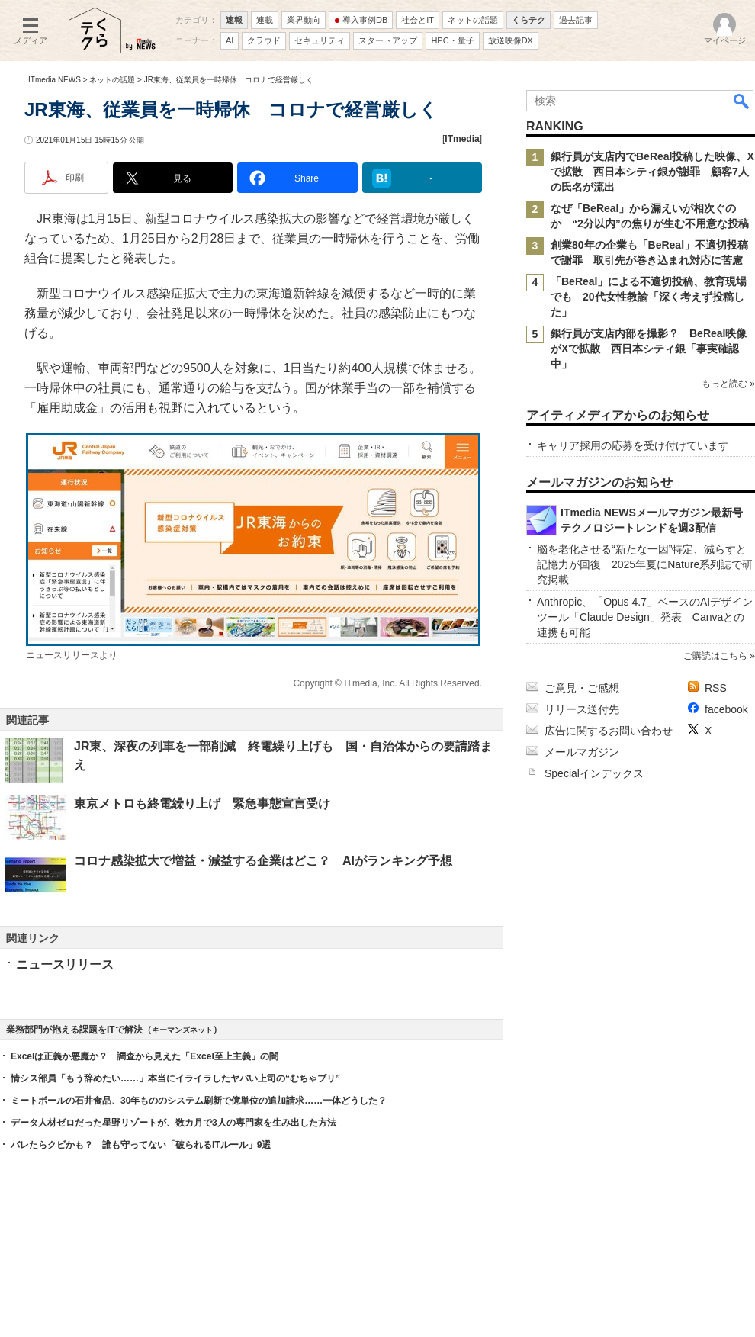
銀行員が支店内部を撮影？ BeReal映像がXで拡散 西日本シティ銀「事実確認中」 (649, 348)
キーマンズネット (182, 1030)
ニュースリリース (65, 964)
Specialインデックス (594, 773)
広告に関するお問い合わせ (609, 731)
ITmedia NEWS (54, 80)
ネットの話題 (112, 80)
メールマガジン (582, 752)
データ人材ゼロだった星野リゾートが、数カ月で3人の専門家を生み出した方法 (173, 1122)
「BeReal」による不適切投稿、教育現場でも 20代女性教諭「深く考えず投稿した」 (649, 296)
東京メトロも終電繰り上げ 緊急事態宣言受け (202, 803)
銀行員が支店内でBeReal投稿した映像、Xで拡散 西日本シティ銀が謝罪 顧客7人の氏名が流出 (652, 171)
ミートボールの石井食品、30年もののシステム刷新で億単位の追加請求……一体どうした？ (199, 1100)
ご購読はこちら (715, 656)
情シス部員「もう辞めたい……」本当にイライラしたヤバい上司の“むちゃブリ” (175, 1078)
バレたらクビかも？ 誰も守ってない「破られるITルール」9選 (141, 1144)
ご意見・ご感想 (582, 688)
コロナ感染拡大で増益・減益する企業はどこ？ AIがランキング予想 (263, 860)
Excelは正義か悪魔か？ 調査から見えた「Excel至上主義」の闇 (144, 1056)
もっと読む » (728, 383)
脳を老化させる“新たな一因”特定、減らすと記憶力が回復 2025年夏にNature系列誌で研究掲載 (645, 564)
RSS (716, 688)
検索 (742, 100)
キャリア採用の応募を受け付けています (633, 445)
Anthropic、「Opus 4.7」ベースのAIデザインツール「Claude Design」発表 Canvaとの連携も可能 (645, 617)
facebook (726, 709)
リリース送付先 (582, 709)
